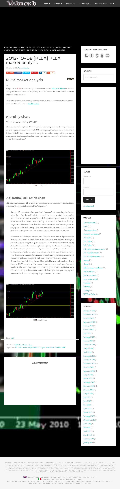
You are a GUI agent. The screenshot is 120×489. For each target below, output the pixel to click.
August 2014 (88, 348)
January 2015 (88, 341)
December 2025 (89, 310)
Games (85, 264)
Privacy (93, 477)
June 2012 (87, 401)
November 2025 (89, 314)
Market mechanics (90, 275)
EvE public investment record (93, 249)
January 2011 (88, 442)
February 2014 (88, 356)
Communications (89, 230)
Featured (86, 260)
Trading (86, 290)
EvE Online (18, 345)
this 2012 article (33, 103)
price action (45, 347)
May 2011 (87, 427)
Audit (85, 226)
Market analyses (27, 345)
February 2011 (88, 438)
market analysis (27, 347)
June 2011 (87, 423)
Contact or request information (73, 477)
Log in (88, 483)
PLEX (39, 347)
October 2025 (88, 318)
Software (86, 286)
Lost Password (88, 206)
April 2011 (87, 431)
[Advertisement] (60, 23)
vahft (63, 347)
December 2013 (89, 359)
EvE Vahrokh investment (92, 256)
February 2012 (88, 416)
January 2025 (88, 326)
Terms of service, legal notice (41, 477)
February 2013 (88, 382)
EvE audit (86, 237)
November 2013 (89, 363)
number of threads (58, 88)
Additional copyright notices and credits (27, 481)
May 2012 (87, 405)
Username (87, 176)
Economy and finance (91, 234)
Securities (86, 283)
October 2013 (88, 367)
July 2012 (86, 397)
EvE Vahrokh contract (91, 252)
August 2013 (88, 374)
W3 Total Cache (89, 294)
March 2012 (87, 412)
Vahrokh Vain (21, 3)
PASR (35, 347)
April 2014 (87, 352)
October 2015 (88, 329)
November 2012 (89, 386)
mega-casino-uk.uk (90, 279)
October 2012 (88, 390)
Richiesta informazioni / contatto (57, 479)
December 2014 (89, 344)
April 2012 (87, 408)
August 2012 (88, 393)
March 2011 (87, 435)
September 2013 (89, 371)
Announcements (89, 222)
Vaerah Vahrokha (55, 347)
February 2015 (88, 337)
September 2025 (89, 322)
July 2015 (86, 333)
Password (86, 187)
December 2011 (89, 420)
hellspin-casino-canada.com (93, 268)
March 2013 (87, 378)
